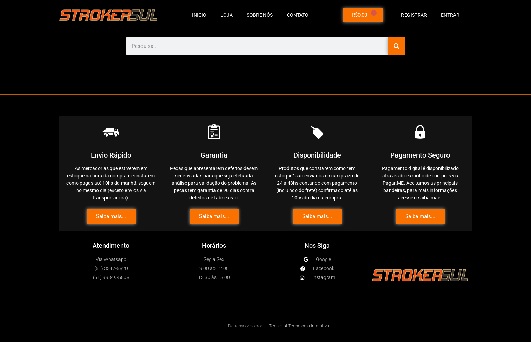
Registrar (414, 15)
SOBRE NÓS (260, 15)
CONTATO (297, 15)
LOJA (226, 15)
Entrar (450, 15)
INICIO (199, 15)
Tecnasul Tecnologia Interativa (299, 325)
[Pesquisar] (396, 46)
